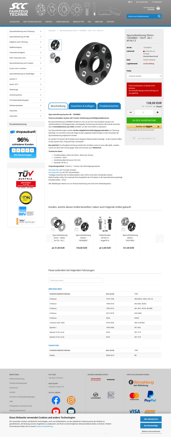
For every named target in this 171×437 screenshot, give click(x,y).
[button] (130, 2)
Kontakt (110, 22)
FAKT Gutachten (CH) (32, 22)
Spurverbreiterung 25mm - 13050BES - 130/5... (83, 238)
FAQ (89, 22)
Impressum (13, 388)
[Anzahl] (144, 112)
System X (13, 79)
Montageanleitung (55, 172)
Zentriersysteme (15, 95)
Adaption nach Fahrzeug (18, 42)
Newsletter (78, 22)
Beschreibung (58, 106)
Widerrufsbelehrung (16, 379)
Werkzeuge (13, 90)
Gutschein (13, 111)
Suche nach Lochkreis (17, 68)
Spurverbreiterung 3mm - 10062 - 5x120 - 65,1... (60, 238)
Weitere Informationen (151, 431)
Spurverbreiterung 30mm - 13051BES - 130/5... (130, 238)
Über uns (99, 22)
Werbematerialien (16, 105)
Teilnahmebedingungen (18, 383)
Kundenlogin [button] (142, 2)
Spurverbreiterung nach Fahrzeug (21, 31)
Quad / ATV (13, 84)
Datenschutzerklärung (44, 426)
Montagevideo (53, 170)
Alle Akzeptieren (151, 419)
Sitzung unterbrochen (17, 410)
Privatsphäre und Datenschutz (20, 406)
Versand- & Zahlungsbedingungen (22, 397)
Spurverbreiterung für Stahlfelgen (21, 74)
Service (48, 22)
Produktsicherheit (109, 106)
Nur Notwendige (151, 426)
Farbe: (129, 71)
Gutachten (14, 22)
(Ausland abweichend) (150, 56)
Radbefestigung (15, 47)
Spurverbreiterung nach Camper (21, 63)
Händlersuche (62, 22)
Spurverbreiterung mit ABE (19, 37)
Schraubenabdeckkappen (19, 100)
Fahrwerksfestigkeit (17, 52)
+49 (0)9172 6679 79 (56, 387)
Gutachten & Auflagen (82, 106)
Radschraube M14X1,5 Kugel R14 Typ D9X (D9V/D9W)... (104, 238)
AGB (11, 401)
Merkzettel (157, 2)
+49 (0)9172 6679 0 (55, 378)
